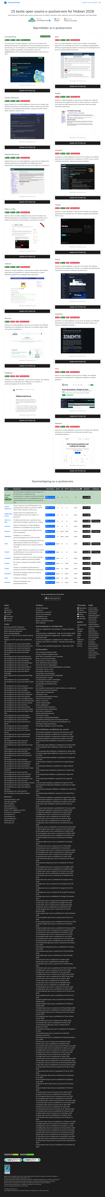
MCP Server (39, 686)
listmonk (7, 582)
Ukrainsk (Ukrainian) (93, 654)
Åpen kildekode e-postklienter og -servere (52, 729)
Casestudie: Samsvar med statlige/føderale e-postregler (53, 667)
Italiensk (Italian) (93, 632)
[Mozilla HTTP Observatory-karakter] (27, 1154)
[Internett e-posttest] (31, 1160)
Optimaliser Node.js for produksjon (47, 690)
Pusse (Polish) (92, 639)
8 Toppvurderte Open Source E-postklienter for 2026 (55, 1146)
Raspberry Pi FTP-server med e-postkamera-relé (18, 641)
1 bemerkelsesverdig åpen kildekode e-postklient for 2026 (56, 790)
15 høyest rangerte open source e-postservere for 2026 (54, 839)
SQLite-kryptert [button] (76, 489)
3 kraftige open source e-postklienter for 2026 (55, 897)
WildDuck (8, 537)
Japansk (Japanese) (93, 634)
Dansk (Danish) (92, 613)
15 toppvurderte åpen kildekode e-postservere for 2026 (54, 742)
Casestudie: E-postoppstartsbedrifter (47, 717)
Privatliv (94, 3)
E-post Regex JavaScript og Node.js (47, 682)
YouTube (81, 616)
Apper (6, 605)
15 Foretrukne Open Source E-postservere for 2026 (56, 1046)
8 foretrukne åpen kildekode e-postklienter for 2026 (55, 808)
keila (6, 578)
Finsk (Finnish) (92, 619)
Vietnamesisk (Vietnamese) (92, 657)
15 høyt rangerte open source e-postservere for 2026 (55, 829)
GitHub (80, 610)
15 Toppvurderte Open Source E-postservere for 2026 (55, 1068)
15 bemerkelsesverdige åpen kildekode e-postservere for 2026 (55, 786)
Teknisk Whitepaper (42, 608)
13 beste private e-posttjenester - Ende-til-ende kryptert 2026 (55, 633)
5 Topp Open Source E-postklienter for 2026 (55, 1065)
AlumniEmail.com (9, 814)
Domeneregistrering (10, 808)
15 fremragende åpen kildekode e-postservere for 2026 (55, 771)
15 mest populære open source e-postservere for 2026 (55, 833)
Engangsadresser (9, 806)
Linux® (7, 614)
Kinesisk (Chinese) (93, 610)
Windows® (7, 610)
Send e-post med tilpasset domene (15, 629)
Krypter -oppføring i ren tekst (14, 810)
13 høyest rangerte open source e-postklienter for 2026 (54, 843)
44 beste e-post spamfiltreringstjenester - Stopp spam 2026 (55, 646)
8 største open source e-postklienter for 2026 (54, 873)
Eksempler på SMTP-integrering (14, 627)
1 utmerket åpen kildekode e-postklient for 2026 (54, 783)
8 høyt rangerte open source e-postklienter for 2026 (55, 831)
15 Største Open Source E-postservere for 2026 (54, 1113)
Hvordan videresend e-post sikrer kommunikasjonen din (53, 722)
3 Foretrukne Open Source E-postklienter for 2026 (56, 1122)
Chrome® (8, 619)
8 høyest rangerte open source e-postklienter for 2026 (55, 928)
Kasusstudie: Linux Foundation (45, 673)
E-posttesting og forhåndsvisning (46, 684)
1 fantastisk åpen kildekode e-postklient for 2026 (55, 797)
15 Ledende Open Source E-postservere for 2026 (54, 1092)
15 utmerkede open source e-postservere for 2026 (54, 854)
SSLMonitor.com (9, 823)
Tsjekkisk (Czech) (93, 611)
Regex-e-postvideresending (44, 621)
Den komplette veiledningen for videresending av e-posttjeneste (56, 688)
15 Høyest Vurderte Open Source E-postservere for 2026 (55, 1085)
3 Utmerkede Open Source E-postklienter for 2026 (55, 1103)
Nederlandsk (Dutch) (94, 615)
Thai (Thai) (91, 650)
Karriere (79, 646)
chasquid (7, 558)
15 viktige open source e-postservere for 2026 (54, 885)
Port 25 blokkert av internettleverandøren (17, 793)
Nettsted (86, 497)
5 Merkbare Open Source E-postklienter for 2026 (53, 1107)
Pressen (79, 644)
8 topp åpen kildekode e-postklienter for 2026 (54, 739)
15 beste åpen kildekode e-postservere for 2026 (54, 732)
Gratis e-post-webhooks (43, 614)
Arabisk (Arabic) (92, 608)
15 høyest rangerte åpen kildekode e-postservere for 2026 (56, 754)
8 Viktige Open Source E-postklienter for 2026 (54, 1052)
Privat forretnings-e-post (12, 800)
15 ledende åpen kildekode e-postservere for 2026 (55, 763)
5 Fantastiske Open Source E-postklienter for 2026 (54, 1111)
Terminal (8, 621)
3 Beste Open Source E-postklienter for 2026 (55, 1061)
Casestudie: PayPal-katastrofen (45, 707)
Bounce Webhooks (42, 619)
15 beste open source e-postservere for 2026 (53, 819)
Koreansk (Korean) (93, 635)
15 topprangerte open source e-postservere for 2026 (54, 987)
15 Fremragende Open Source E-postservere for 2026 (54, 1096)
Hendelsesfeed (82, 625)
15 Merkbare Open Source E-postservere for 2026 (53, 1105)
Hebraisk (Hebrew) (93, 624)
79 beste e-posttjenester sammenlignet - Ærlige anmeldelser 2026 (55, 630)
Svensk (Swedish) (93, 648)
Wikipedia (96, 521)
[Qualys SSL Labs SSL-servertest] (11, 1154)
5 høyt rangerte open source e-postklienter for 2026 (55, 914)
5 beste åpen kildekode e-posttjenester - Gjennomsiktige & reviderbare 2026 (54, 636)
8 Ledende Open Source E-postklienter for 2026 (53, 1094)
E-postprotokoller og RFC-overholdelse (48, 680)
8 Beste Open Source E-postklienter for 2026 (55, 1134)
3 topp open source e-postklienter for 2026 (53, 907)
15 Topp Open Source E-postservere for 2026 (56, 1063)
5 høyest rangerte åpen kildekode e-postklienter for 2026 (55, 759)
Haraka (7, 563)
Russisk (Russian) (93, 645)
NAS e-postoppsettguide (12, 633)
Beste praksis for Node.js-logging (46, 661)
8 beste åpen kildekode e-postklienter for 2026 (54, 734)
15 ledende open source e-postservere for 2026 (53, 846)
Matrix (80, 614)
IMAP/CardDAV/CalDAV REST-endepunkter (49, 675)
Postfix (7, 552)
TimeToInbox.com (9, 816)
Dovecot (7, 531)
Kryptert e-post (87, 3)
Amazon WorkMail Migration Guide (47, 654)
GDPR (79, 635)
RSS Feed (81, 619)
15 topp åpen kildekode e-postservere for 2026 (55, 736)
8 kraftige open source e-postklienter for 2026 (53, 816)
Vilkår (79, 633)
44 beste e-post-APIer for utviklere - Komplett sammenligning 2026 (55, 643)
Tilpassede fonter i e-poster (44, 678)
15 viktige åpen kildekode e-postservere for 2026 (54, 810)
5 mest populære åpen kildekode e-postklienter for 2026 (55, 751)
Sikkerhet (80, 629)
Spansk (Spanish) (93, 646)
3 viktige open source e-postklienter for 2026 (54, 889)
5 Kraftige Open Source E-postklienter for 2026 (52, 1056)
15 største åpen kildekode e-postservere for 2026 (56, 800)
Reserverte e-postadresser (12, 812)
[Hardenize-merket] (7, 1169)
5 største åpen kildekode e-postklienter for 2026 (55, 802)
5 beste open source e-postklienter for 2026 (53, 821)
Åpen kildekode (40, 623)
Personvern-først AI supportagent (46, 665)
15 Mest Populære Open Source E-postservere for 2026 (55, 1076)
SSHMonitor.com (9, 821)
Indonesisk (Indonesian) (91, 629)
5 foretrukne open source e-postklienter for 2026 (54, 881)
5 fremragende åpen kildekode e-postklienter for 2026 (54, 775)
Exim (6, 544)
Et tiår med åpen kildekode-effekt (46, 652)
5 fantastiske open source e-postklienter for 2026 (54, 956)
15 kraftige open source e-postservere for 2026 (53, 814)
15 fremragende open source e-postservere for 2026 (55, 850)
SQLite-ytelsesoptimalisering (45, 713)
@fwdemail (81, 612)
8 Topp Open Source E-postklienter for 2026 (55, 1138)
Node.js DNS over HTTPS (44, 699)
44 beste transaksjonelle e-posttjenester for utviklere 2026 (54, 640)
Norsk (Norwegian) (93, 637)
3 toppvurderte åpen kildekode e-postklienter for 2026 (55, 745)
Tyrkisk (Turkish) (92, 652)
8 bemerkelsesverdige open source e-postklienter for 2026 (54, 864)
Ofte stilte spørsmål (52, 598)
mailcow (7, 526)
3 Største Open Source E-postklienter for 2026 (53, 1115)
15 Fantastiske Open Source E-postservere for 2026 (55, 1109)
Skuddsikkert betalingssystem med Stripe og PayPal (52, 720)
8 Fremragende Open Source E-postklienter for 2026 (54, 1098)
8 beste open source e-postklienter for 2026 (52, 962)
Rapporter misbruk (80, 641)
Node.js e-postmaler (42, 701)
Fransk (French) (92, 621)
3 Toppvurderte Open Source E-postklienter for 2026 (54, 1072)
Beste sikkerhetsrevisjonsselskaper (47, 663)
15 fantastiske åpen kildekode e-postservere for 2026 (55, 794)
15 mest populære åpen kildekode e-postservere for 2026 (54, 748)
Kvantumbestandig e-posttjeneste (46, 709)
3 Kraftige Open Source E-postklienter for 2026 (55, 1130)
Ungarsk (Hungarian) (94, 626)
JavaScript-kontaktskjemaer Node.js (47, 696)
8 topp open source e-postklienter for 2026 (52, 985)
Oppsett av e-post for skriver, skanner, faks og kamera (18, 636)
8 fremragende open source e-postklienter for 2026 (55, 852)
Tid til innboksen (9, 804)
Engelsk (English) (93, 617)
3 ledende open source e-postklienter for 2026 (53, 848)
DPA (78, 638)
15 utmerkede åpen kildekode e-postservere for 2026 (54, 780)
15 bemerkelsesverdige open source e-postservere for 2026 (55, 860)
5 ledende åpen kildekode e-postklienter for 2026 (54, 767)
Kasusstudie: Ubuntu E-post (44, 671)
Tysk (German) (92, 623)
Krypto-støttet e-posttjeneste (45, 692)
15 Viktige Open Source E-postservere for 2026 (54, 1050)
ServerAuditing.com (10, 819)
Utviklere (39, 605)
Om (78, 627)
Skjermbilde (50, 497)
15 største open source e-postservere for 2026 (55, 871)
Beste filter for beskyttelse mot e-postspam (49, 656)
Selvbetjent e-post (41, 616)
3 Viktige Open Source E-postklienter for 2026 (54, 1126)
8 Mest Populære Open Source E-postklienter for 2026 (54, 1081)
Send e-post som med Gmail (13, 631)
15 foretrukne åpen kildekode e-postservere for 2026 (54, 805)
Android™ (8, 612)
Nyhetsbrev (82, 608)
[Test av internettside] (13, 1160)
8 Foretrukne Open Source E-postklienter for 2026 (55, 1048)
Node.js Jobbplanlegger (43, 703)
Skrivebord (8, 616)
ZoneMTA (8, 574)
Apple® (6, 608)
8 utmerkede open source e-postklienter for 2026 (53, 856)
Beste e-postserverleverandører (46, 659)
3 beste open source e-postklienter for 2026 (54, 903)
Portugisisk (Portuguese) (92, 642)
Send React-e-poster (42, 715)
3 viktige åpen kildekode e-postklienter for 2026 (54, 812)
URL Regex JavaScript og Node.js (46, 724)
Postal (7, 569)
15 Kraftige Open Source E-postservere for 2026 (53, 1054)
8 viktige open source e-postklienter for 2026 (53, 972)
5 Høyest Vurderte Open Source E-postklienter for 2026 (54, 1089)
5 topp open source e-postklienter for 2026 (56, 827)
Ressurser (8, 797)
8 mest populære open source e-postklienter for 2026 (55, 835)
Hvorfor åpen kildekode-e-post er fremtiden (49, 726)
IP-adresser (39, 610)
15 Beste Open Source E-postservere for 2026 (56, 1058)
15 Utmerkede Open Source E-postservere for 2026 (56, 1101)
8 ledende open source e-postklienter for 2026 (55, 1010)
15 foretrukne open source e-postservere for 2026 (55, 876)
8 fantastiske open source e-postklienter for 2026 (54, 869)
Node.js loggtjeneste (42, 705)
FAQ (99, 3)
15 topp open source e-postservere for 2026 (54, 824)
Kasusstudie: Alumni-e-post (44, 669)
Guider (6, 624)
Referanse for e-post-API (43, 612)
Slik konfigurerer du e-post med (17, 644)
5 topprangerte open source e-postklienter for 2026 (54, 989)
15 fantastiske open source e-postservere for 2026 (54, 867)
